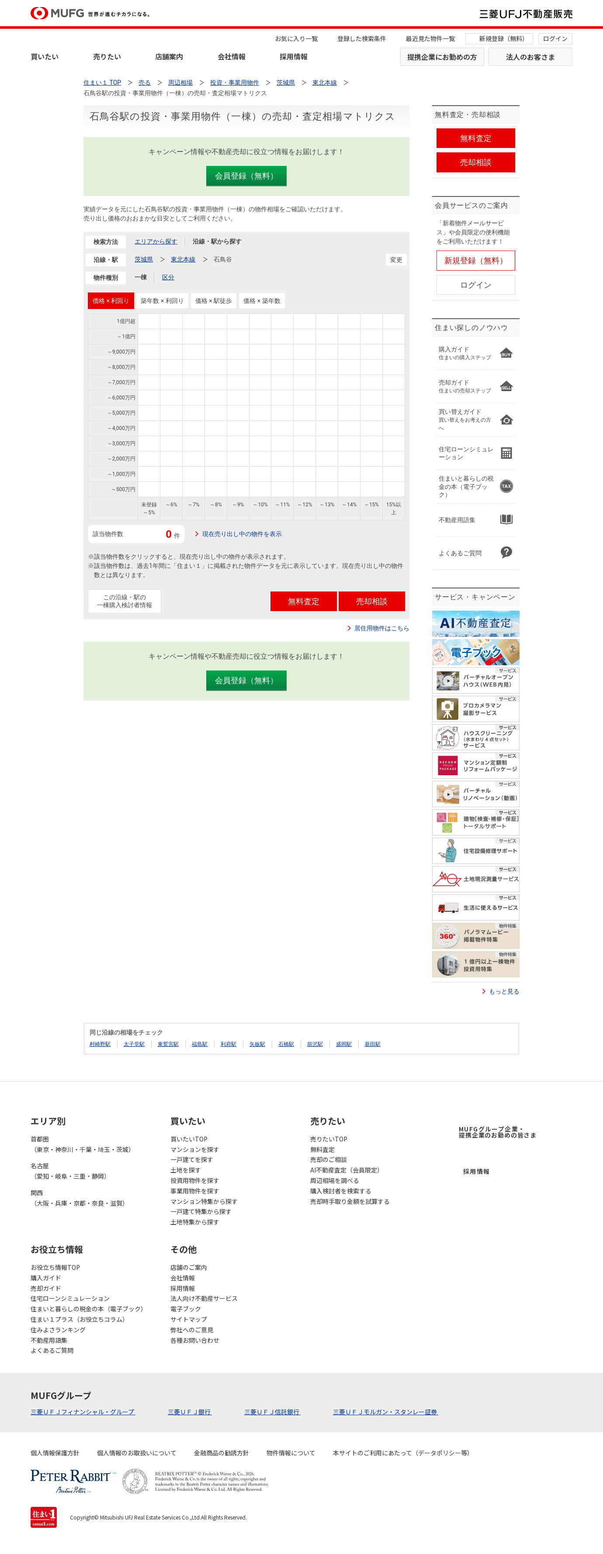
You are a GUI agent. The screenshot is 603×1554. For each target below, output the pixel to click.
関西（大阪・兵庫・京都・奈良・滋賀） (79, 1197)
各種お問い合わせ (194, 1340)
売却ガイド (46, 1288)
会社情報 (232, 56)
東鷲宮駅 (168, 1044)
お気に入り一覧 (296, 38)
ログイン (555, 38)
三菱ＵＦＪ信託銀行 (272, 1412)
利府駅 (228, 1044)
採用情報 (294, 56)
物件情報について (291, 1453)
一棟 (141, 277)
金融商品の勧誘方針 (221, 1453)
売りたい (107, 56)
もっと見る (504, 991)
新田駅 (373, 1044)
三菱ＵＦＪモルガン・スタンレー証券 (385, 1412)
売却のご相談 (328, 1159)
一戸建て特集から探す (201, 1211)
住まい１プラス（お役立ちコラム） (79, 1319)
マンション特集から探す (204, 1201)
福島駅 (200, 1044)
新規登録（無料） (503, 38)
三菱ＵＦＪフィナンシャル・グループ (83, 1412)
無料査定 (322, 1149)
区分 (168, 277)
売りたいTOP (328, 1139)
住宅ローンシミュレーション (70, 1298)
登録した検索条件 (361, 38)
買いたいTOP (189, 1139)
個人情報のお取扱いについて (137, 1453)
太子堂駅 (134, 1044)
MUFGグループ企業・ (498, 1131)
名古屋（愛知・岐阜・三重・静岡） (70, 1170)
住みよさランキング (58, 1329)
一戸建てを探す (191, 1159)
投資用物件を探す (194, 1180)
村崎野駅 (100, 1044)
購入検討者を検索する (340, 1190)
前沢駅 (315, 1044)
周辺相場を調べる (334, 1180)
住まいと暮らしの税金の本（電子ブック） (89, 1308)
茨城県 (144, 259)
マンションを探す (194, 1149)
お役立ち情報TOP (55, 1267)
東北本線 (183, 259)
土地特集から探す (194, 1221)
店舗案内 (169, 56)
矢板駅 (257, 1044)
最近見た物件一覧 (430, 38)
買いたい (45, 56)
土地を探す (185, 1170)
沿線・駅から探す (217, 241)
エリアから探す (156, 241)
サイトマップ (188, 1319)
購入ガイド (46, 1277)
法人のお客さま (530, 57)
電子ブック (185, 1308)
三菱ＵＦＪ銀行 (190, 1412)
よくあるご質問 (52, 1350)
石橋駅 (286, 1044)
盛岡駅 (344, 1044)
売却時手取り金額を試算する (350, 1201)
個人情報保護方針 (55, 1453)
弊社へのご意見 (191, 1329)
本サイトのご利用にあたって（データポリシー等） (403, 1453)
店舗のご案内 (188, 1267)
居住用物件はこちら (381, 628)
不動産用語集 (49, 1340)
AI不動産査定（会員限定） (346, 1170)
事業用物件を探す (194, 1190)
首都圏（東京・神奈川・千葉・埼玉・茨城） (83, 1144)
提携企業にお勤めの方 (442, 57)
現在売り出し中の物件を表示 (242, 533)
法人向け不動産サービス (204, 1298)
